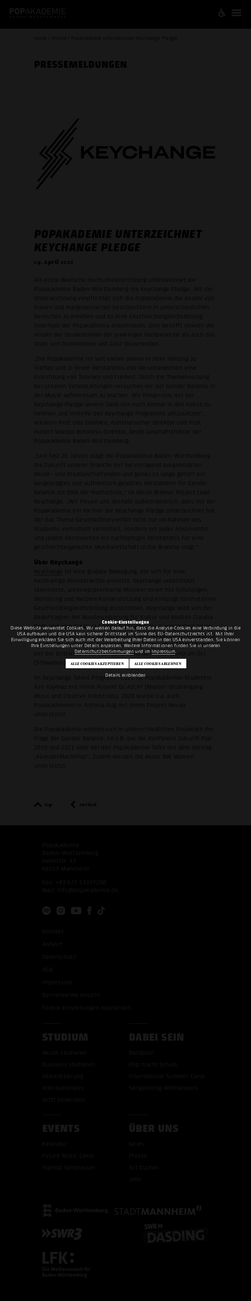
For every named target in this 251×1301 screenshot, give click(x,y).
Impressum (163, 651)
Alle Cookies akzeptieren (97, 663)
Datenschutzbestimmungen (104, 651)
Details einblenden (125, 675)
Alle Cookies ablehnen (157, 663)
